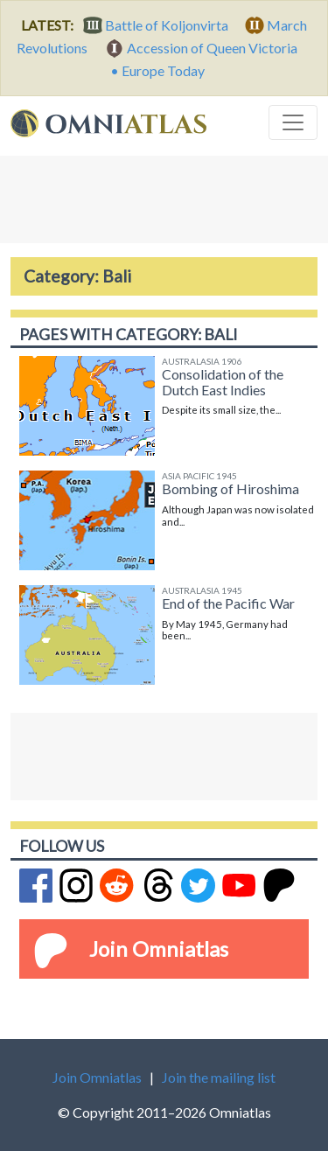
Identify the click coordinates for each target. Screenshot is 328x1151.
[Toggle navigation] (293, 122)
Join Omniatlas (158, 948)
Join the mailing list (219, 1077)
